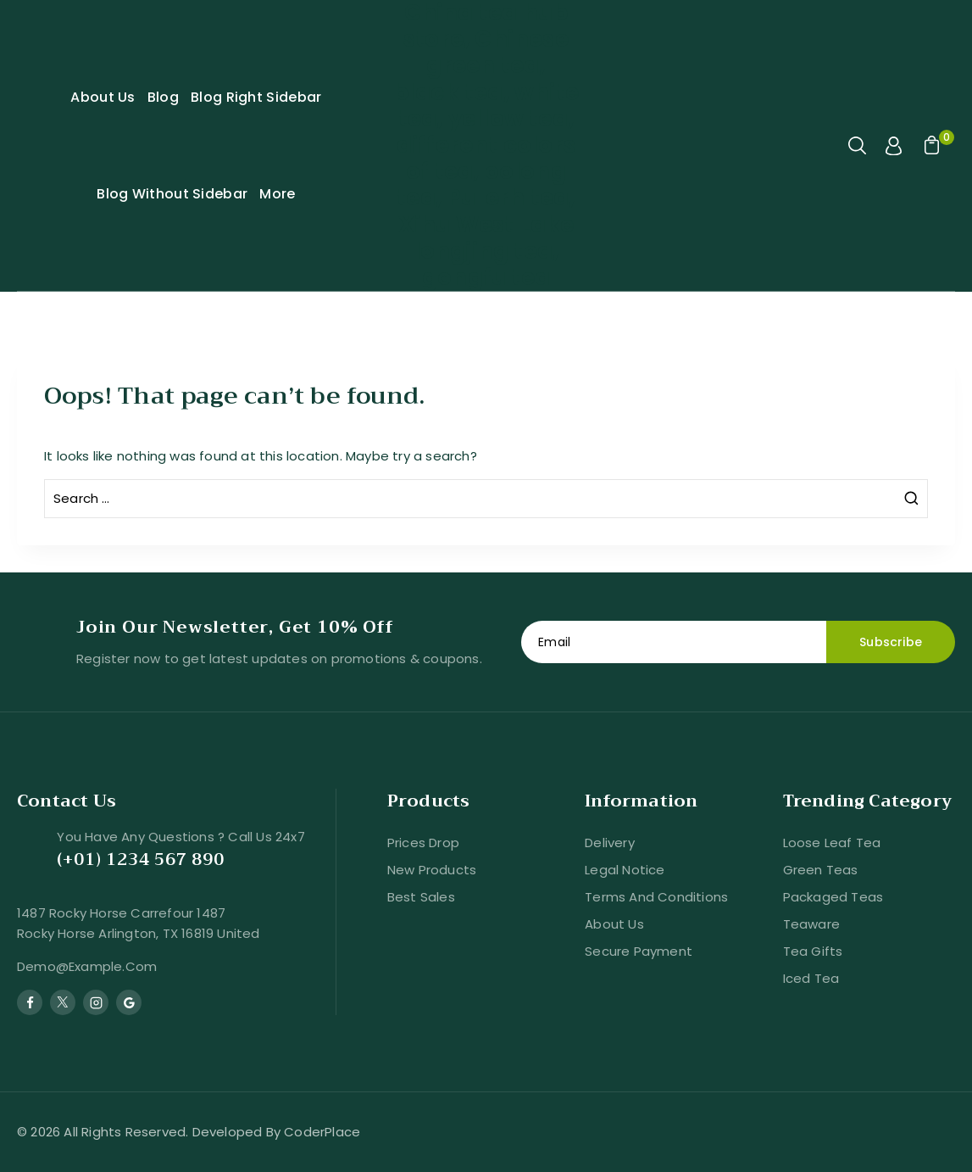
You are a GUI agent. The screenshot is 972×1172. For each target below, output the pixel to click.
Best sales (421, 897)
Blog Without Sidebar (172, 194)
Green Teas (820, 870)
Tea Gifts (813, 951)
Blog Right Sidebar (256, 97)
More (277, 194)
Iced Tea (811, 978)
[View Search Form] (858, 145)
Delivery (610, 842)
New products (431, 870)
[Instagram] (95, 1002)
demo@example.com (87, 966)
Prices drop (423, 842)
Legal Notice (624, 870)
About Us (102, 97)
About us (614, 924)
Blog (163, 97)
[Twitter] (62, 1002)
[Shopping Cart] (929, 145)
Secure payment (638, 951)
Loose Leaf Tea (832, 842)
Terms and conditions (656, 897)
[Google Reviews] (129, 1002)
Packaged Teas (833, 897)
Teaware (811, 924)
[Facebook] (29, 1002)
